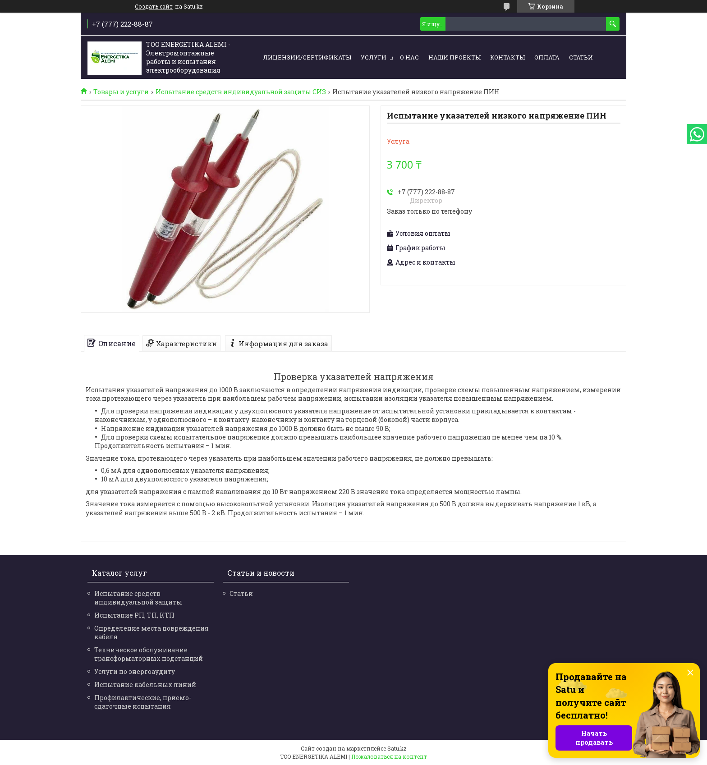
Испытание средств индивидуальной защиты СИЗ (241, 92)
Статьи (581, 57)
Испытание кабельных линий (145, 684)
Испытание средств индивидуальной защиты (138, 597)
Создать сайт (154, 6)
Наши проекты (454, 57)
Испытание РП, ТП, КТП (134, 615)
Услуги (373, 57)
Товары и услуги (121, 92)
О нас (409, 57)
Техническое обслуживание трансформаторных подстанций (148, 654)
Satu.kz (397, 748)
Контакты (507, 57)
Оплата (547, 57)
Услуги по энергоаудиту (134, 671)
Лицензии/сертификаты (307, 57)
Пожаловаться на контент (389, 756)
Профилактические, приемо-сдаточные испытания (142, 701)
